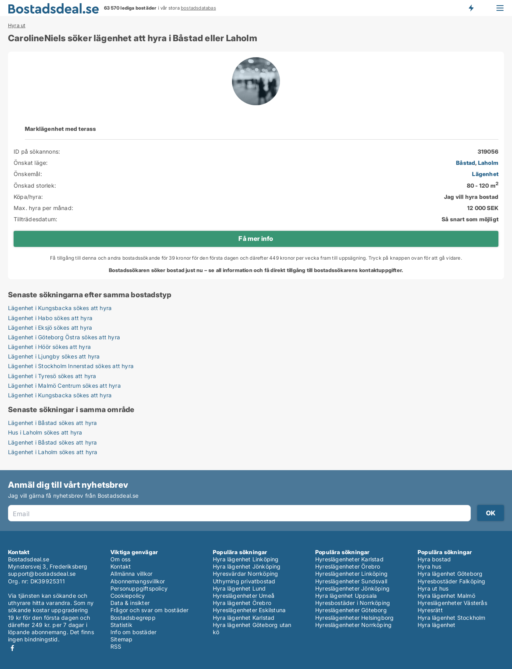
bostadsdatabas (198, 8)
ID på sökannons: (37, 151)
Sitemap (121, 639)
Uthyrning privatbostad (244, 581)
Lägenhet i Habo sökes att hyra (50, 317)
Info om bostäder (133, 632)
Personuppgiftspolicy (139, 588)
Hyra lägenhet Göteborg (450, 573)
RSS (116, 646)
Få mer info (255, 238)
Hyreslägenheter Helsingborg (354, 617)
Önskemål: (28, 173)
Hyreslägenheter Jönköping (352, 588)
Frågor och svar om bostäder (149, 610)
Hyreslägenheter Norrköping (353, 624)
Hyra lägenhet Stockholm (452, 617)
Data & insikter (130, 602)
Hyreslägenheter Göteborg (351, 610)
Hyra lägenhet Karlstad (243, 617)
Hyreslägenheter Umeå (243, 595)
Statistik (121, 624)
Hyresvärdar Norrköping (245, 573)
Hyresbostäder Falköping (452, 581)
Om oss (120, 559)
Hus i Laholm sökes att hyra (45, 432)
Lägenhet (485, 173)
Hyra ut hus (433, 588)
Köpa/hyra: (28, 196)
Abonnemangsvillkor (137, 581)
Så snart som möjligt (470, 219)
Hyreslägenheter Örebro (347, 566)
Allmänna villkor (131, 573)
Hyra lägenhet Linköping (246, 559)
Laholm (488, 162)
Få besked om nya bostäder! (470, 8)
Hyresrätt (430, 610)
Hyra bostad (434, 559)
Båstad (465, 162)
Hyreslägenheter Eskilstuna (249, 610)
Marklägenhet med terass (60, 128)
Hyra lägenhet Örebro (242, 602)
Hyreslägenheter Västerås (452, 602)
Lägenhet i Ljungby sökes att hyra (54, 356)
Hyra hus (430, 566)
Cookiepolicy (127, 595)
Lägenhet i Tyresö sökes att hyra (52, 376)
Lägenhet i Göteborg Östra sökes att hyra (64, 337)
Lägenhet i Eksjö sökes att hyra (50, 327)
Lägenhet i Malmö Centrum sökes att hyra (64, 385)
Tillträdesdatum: (35, 219)
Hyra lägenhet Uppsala (346, 595)
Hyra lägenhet (437, 624)
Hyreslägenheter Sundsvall (351, 581)
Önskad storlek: (35, 185)
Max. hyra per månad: (43, 207)
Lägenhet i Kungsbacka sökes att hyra (60, 307)
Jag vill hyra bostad (471, 196)
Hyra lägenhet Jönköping (247, 566)
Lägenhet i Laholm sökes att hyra (52, 452)
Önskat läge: (31, 162)
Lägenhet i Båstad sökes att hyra (52, 422)
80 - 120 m (482, 185)
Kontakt (120, 566)
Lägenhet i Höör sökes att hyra (49, 346)
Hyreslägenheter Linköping (351, 573)
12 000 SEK (482, 207)
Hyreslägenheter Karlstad (349, 559)
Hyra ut (16, 25)
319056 (488, 151)
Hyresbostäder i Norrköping (352, 602)
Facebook (12, 648)
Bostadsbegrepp (133, 617)
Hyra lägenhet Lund (239, 588)
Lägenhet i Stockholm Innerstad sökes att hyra (71, 366)
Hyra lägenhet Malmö (446, 595)
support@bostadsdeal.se (42, 573)
